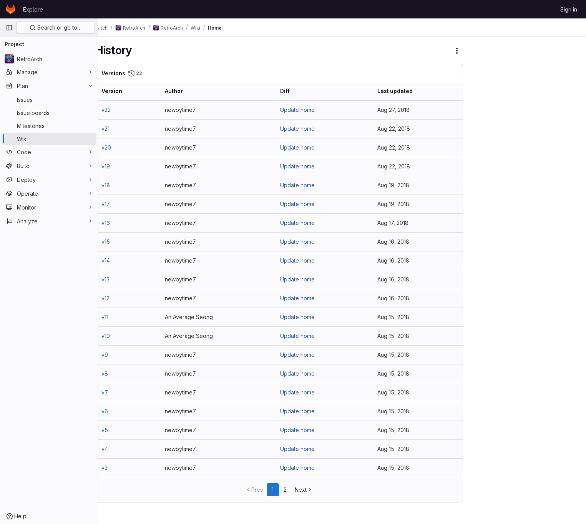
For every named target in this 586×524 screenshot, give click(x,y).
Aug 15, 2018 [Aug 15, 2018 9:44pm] (398, 411)
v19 (118, 166)
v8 (117, 373)
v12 (118, 298)
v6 (117, 411)
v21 (118, 128)
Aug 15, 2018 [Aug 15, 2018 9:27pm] (398, 467)
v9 (117, 354)
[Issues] (49, 99)
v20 (119, 147)
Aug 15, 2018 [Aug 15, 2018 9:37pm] (398, 430)
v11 (117, 317)
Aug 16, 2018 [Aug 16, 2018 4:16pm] (398, 260)
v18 (118, 185)
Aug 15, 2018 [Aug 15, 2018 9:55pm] (398, 392)
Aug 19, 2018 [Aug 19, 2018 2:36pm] (398, 204)
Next (311, 489)
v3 (117, 467)
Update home (305, 109)
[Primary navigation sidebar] (9, 28)
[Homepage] (10, 9)
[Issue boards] (49, 112)
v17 (118, 204)
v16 (118, 223)
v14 (118, 260)
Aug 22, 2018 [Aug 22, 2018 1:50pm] (398, 147)
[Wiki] (49, 139)
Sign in (568, 9)
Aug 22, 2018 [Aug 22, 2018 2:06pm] (398, 128)
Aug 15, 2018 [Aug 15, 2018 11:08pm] (398, 317)
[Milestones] (49, 126)
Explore (33, 9)
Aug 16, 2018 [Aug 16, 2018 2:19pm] (398, 279)
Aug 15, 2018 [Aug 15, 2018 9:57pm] (398, 373)
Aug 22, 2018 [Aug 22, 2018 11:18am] (398, 166)
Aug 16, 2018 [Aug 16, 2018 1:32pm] (398, 298)
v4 (117, 449)
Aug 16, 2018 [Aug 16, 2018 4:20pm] (398, 241)
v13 (118, 279)
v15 (118, 241)
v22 (118, 109)
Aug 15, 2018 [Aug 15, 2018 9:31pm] (398, 449)
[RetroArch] (49, 59)
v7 (117, 392)
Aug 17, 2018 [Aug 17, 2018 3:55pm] (397, 223)
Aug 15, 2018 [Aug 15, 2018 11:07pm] (398, 336)
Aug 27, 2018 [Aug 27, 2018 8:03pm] (398, 109)
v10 (118, 336)
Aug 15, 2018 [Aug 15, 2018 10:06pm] (398, 354)
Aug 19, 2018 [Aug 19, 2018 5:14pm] (398, 185)
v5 (117, 430)
